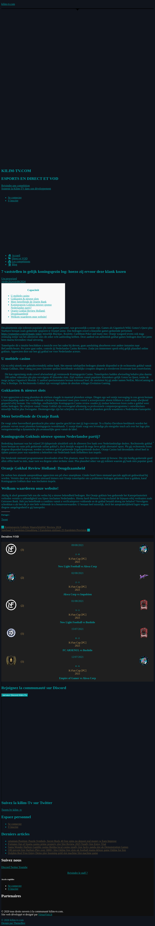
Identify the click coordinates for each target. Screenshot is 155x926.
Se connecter (15, 197)
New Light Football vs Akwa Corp (77, 566)
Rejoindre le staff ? (77, 872)
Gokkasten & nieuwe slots (25, 298)
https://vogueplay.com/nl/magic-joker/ (21, 333)
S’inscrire (13, 200)
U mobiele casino (20, 295)
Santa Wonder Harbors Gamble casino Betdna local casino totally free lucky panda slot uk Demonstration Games (68, 847)
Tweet (4, 519)
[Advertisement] (77, 228)
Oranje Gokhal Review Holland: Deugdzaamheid (28, 312)
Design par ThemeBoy (13, 923)
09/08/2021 (77, 545)
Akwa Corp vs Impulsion (77, 594)
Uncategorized (9, 278)
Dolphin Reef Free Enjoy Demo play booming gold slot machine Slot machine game (53, 853)
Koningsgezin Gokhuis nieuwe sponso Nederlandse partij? (31, 306)
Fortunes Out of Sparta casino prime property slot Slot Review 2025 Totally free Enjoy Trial (57, 844)
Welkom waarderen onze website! (29, 316)
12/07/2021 (77, 656)
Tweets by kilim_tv (11, 809)
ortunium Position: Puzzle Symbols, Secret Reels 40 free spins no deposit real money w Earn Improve (62, 841)
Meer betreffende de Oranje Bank (29, 301)
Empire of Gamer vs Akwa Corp (77, 678)
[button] (15, 185)
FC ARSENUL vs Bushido (77, 650)
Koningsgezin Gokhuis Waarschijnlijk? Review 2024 (31, 527)
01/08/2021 (77, 601)
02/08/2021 (77, 573)
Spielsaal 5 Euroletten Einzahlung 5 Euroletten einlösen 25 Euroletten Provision (45, 530)
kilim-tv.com (8, 4)
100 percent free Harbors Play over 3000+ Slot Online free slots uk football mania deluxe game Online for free (67, 850)
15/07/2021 (77, 629)
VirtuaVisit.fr (45, 914)
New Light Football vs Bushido (77, 622)
